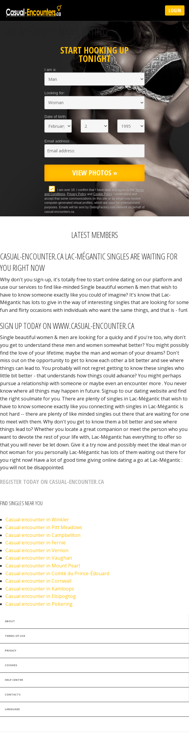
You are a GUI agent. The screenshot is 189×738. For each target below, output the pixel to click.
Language (12, 709)
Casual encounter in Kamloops (39, 588)
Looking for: (54, 93)
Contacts (13, 694)
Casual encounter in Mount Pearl (42, 565)
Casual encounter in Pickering (39, 604)
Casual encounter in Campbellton (42, 535)
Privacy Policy (76, 194)
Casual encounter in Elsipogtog (40, 596)
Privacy (10, 650)
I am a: (50, 69)
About (10, 621)
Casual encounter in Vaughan (38, 558)
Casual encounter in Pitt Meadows (43, 527)
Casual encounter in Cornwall (38, 581)
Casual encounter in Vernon (36, 550)
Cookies (11, 665)
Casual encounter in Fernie (35, 542)
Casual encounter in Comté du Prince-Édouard (57, 573)
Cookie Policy (102, 194)
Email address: (57, 141)
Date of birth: (55, 116)
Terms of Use (15, 636)
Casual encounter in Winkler (37, 519)
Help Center (14, 680)
